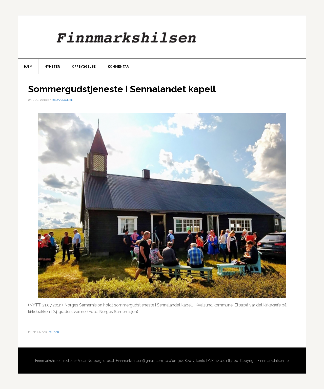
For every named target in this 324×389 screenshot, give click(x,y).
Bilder (54, 332)
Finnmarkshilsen (162, 37)
